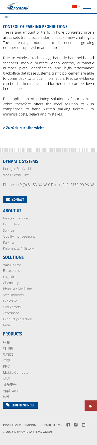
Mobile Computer (16, 372)
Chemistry (11, 282)
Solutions (13, 257)
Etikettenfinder (20, 405)
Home (8, 17)
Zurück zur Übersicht (25, 127)
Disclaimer (12, 425)
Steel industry (13, 295)
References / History (18, 248)
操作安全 (10, 384)
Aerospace (11, 313)
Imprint (31, 425)
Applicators (11, 390)
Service (8, 230)
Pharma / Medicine (17, 288)
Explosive (10, 301)
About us (12, 210)
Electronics (11, 270)
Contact (15, 199)
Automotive (12, 264)
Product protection (17, 319)
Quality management (19, 236)
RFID (6, 366)
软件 (6, 396)
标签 (6, 342)
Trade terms (52, 425)
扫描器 (8, 354)
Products (12, 333)
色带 (6, 360)
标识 (6, 378)
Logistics (9, 276)
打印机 (8, 348)
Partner (9, 242)
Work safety (12, 307)
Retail (7, 325)
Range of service (15, 218)
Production (11, 224)
